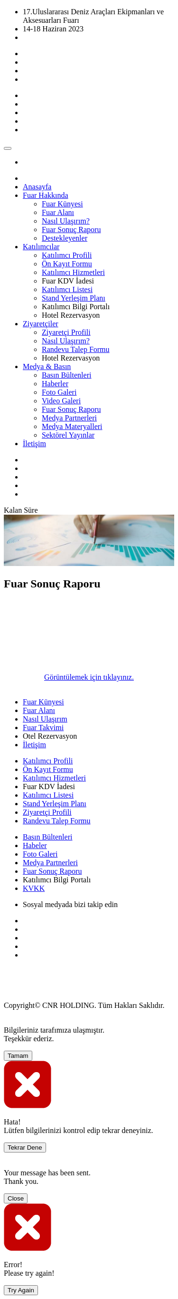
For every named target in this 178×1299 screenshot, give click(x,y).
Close (16, 1198)
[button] (45, 195)
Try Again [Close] (21, 1290)
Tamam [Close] (18, 1055)
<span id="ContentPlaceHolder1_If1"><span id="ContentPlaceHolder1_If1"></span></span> (75, 635)
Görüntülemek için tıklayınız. (89, 677)
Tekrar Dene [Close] (25, 1147)
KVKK (34, 888)
